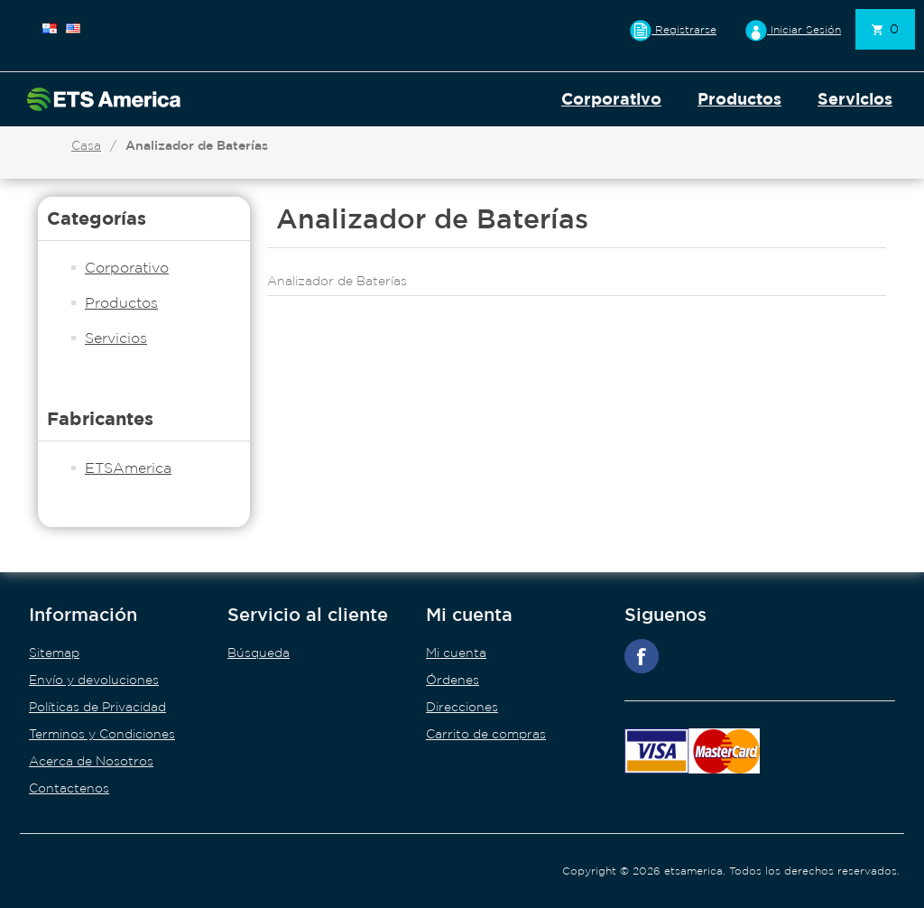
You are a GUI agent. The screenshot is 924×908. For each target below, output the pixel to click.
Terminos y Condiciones (102, 734)
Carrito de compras (486, 734)
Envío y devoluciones (94, 679)
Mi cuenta (456, 652)
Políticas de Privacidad (97, 707)
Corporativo (611, 98)
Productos (739, 98)
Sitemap (54, 652)
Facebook (641, 656)
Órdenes (452, 679)
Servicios (855, 98)
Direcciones (462, 707)
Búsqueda (258, 652)
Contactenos (69, 788)
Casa (86, 145)
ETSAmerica (128, 467)
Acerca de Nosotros (91, 761)
